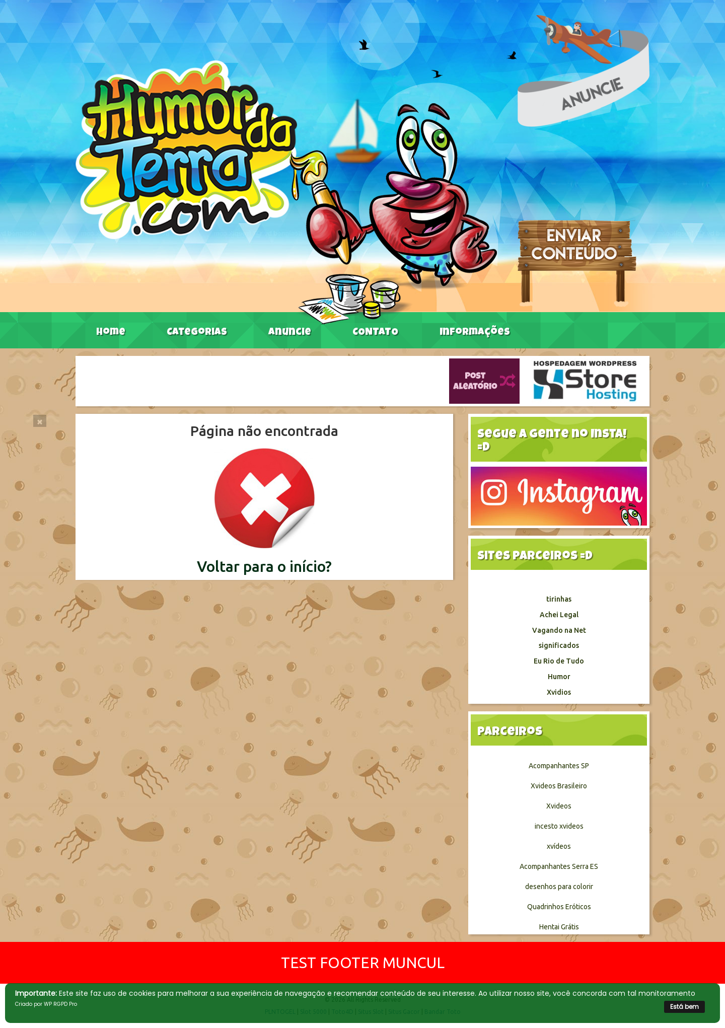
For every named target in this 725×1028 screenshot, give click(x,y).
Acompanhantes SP (559, 766)
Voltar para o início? (264, 566)
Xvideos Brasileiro (559, 786)
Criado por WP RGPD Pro (46, 1004)
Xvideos (558, 806)
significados (559, 645)
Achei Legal (559, 615)
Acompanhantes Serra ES (559, 866)
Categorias (197, 333)
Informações (475, 333)
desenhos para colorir (559, 887)
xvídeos (559, 846)
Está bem (684, 1006)
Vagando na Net (559, 630)
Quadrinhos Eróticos (559, 907)
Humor (559, 677)
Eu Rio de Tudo (559, 661)
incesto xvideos (559, 826)
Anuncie (289, 333)
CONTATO (375, 333)
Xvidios (559, 692)
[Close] (39, 421)
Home (110, 333)
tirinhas (558, 599)
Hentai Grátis (559, 927)
